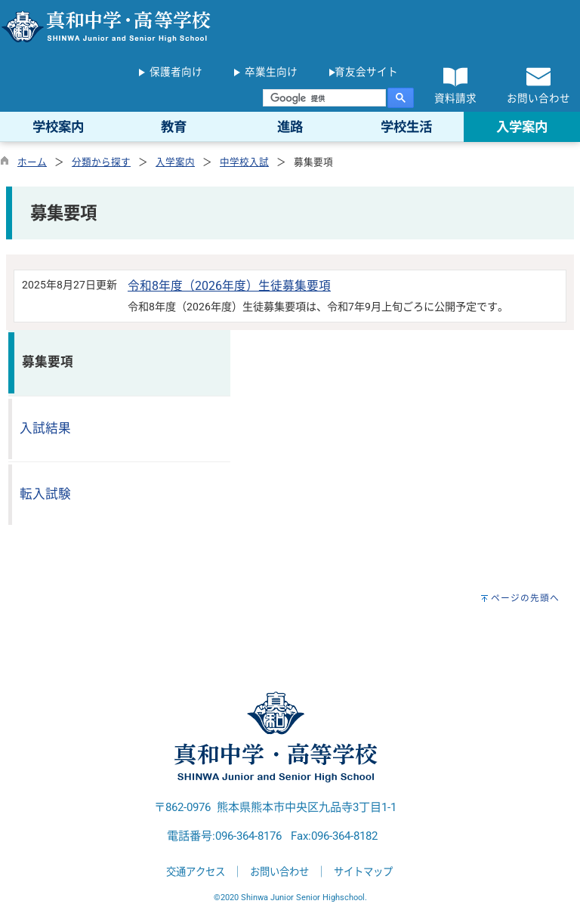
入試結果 (45, 428)
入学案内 (175, 162)
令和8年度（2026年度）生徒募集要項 (229, 286)
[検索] (324, 98)
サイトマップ (363, 872)
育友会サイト (366, 72)
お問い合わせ (279, 872)
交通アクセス (195, 872)
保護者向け (176, 72)
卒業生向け (271, 72)
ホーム (32, 162)
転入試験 (45, 494)
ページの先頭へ (525, 598)
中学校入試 (244, 162)
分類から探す (101, 162)
